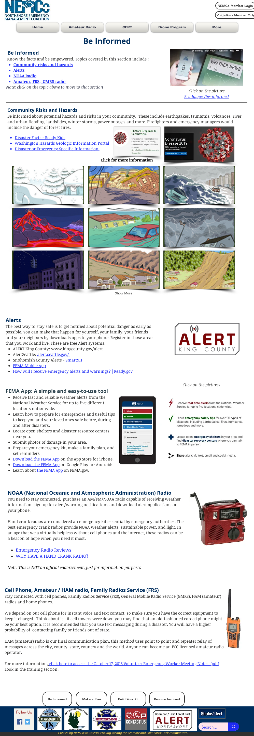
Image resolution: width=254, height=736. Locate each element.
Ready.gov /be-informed (206, 96)
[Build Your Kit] (128, 699)
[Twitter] (27, 722)
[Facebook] (19, 722)
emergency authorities (153, 521)
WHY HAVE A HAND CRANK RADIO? (53, 556)
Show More (123, 293)
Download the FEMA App (36, 464)
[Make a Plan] (91, 699)
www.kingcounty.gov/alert (77, 349)
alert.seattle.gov (52, 354)
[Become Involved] (167, 699)
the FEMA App (50, 470)
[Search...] (210, 727)
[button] (48, 185)
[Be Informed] (57, 699)
